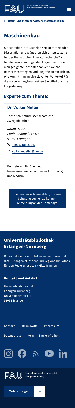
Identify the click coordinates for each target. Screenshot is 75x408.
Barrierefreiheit (49, 335)
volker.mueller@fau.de (27, 151)
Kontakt (9, 326)
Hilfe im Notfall (29, 326)
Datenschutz (12, 335)
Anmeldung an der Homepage (37, 203)
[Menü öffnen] (69, 9)
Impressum (51, 326)
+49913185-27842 (23, 145)
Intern (30, 335)
